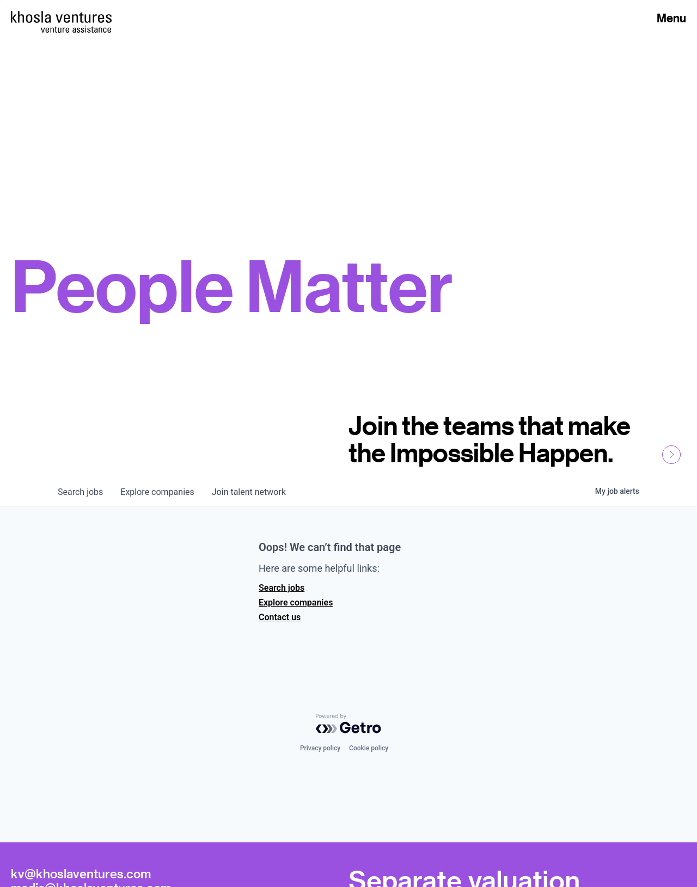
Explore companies (296, 602)
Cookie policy (368, 748)
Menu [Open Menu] (671, 18)
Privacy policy (320, 748)
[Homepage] (61, 17)
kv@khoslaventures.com (81, 873)
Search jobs (281, 588)
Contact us (280, 617)
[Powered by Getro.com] (348, 723)
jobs (80, 492)
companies (157, 492)
